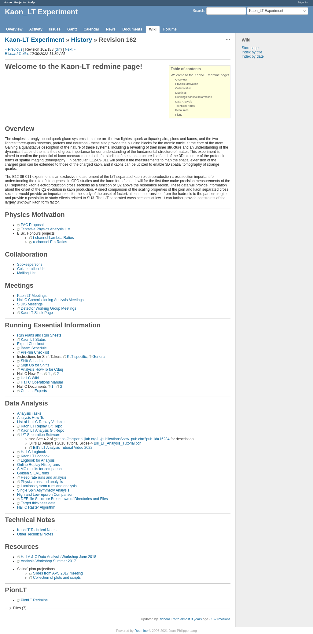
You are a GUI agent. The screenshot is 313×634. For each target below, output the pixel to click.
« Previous (13, 49)
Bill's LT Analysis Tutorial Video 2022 (62, 447)
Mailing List (26, 273)
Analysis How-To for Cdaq (42, 369)
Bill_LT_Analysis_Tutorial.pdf (117, 443)
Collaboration (183, 88)
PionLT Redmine (34, 600)
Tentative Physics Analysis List (45, 229)
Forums (170, 29)
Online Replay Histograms (38, 465)
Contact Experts (34, 391)
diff (58, 49)
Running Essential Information (193, 97)
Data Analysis (183, 101)
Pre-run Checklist (35, 352)
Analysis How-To (30, 418)
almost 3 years (191, 619)
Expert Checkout (30, 344)
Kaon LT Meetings (31, 296)
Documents (132, 29)
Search (198, 11)
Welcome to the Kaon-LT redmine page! (200, 75)
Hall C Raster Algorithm (36, 507)
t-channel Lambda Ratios (53, 238)
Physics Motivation (186, 83)
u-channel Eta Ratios (50, 242)
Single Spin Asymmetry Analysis (43, 490)
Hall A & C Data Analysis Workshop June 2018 (58, 557)
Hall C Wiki (30, 378)
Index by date (253, 56)
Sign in (302, 2)
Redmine (141, 630)
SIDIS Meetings (29, 304)
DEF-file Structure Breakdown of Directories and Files (64, 499)
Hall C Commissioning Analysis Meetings (50, 300)
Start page (250, 48)
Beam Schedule (34, 348)
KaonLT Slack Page (37, 313)
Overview (14, 29)
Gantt (72, 29)
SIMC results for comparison (40, 469)
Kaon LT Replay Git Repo (41, 426)
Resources (181, 110)
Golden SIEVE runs (33, 473)
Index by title (252, 52)
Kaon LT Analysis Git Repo (42, 430)
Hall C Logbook (33, 452)
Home (8, 2)
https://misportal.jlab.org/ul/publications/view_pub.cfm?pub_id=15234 (113, 439)
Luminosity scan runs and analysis (49, 486)
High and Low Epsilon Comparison (45, 494)
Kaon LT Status (33, 339)
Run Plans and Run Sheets (39, 335)
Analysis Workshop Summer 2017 (48, 561)
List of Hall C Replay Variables (41, 422)
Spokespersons (29, 264)
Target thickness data (38, 503)
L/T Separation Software (40, 435)
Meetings (180, 92)
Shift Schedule (32, 361)
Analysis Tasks (29, 413)
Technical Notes (185, 105)
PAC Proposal (32, 225)
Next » (70, 49)
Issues (55, 29)
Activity (35, 29)
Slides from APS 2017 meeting (58, 573)
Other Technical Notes (35, 534)
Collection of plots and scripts (57, 577)
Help (31, 2)
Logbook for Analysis (38, 460)
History (81, 39)
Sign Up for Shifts (35, 365)
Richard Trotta (16, 54)
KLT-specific (77, 357)
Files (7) (19, 608)
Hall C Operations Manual (42, 382)
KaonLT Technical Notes (37, 530)
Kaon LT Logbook (35, 456)
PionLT (179, 114)
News (111, 29)
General (98, 357)
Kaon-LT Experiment (34, 39)
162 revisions (220, 619)
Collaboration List (31, 269)
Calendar (91, 29)
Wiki (153, 29)
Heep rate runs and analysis (43, 477)
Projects (20, 2)
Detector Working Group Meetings (48, 308)
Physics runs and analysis (42, 482)
